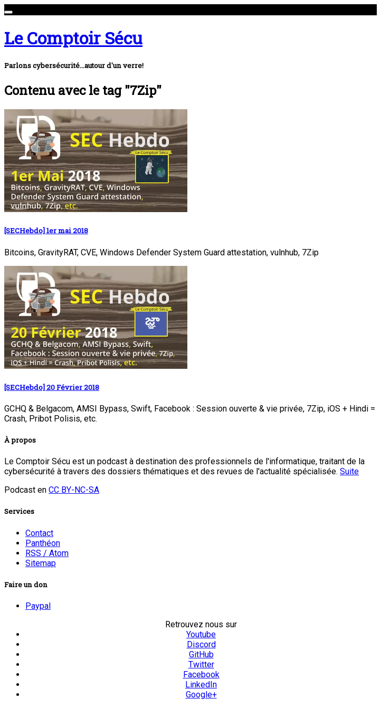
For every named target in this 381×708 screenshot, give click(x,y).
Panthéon (42, 543)
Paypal (38, 606)
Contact (39, 533)
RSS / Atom (47, 553)
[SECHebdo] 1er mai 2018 (46, 230)
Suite (349, 471)
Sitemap (40, 563)
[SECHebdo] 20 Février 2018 (51, 387)
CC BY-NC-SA (74, 490)
